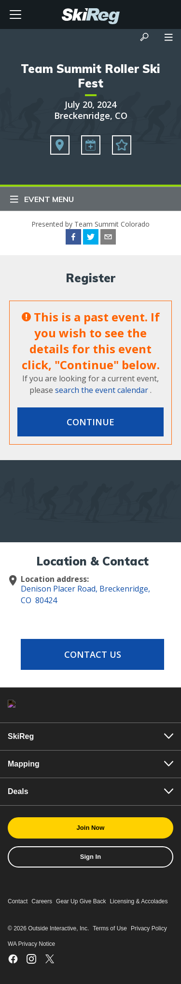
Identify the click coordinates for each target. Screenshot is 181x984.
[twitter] (90, 238)
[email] (108, 238)
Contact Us (92, 654)
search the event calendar (101, 390)
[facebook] (73, 238)
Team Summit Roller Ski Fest (90, 75)
